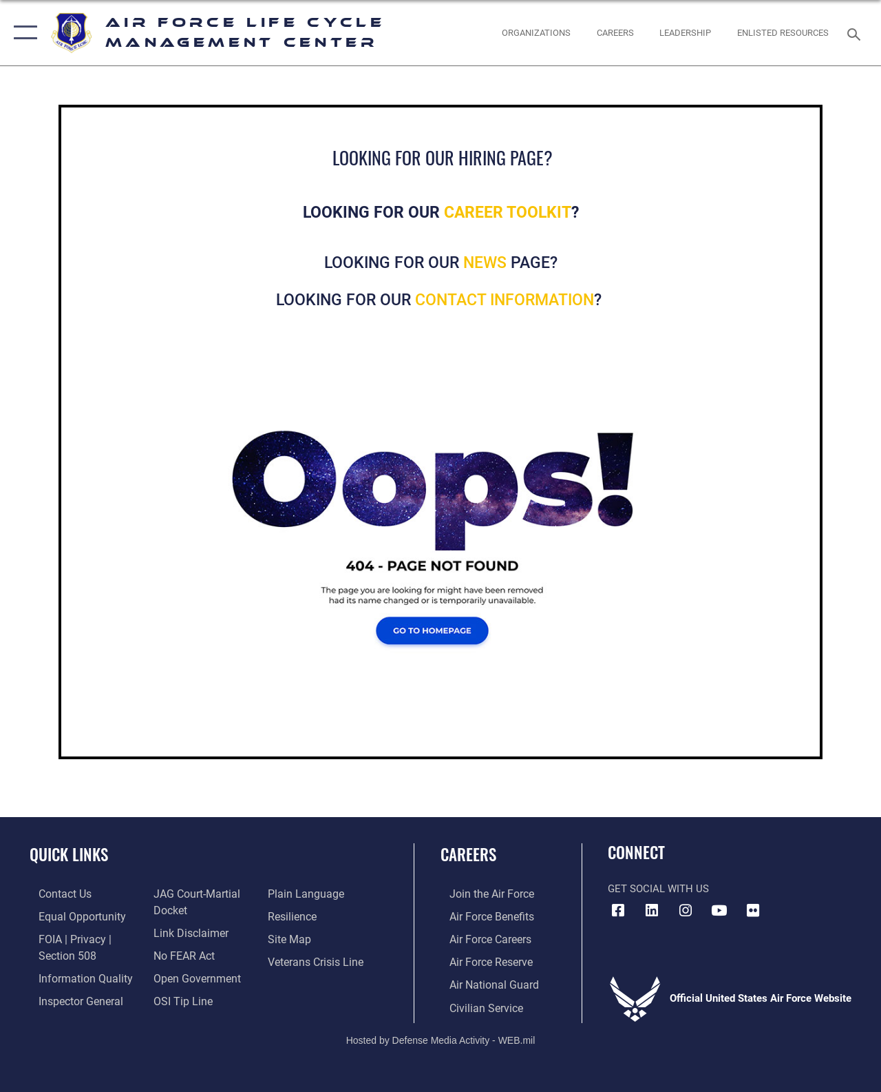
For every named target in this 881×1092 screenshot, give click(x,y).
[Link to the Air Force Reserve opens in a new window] (481, 960)
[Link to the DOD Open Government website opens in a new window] (191, 975)
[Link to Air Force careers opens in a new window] (480, 937)
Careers (468, 854)
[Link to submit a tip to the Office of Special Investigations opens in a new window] (177, 997)
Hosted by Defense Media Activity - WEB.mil (440, 1035)
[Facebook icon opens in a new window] (618, 910)
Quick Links (69, 854)
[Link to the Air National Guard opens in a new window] (482, 982)
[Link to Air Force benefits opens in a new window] (481, 915)
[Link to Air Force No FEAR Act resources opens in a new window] (180, 953)
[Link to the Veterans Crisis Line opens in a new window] (316, 960)
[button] (22, 32)
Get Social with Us (658, 889)
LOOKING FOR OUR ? (441, 300)
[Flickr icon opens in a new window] (753, 910)
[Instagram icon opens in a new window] (685, 910)
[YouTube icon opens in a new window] (719, 910)
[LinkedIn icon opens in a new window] (651, 910)
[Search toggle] (856, 33)
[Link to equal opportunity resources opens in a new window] (71, 915)
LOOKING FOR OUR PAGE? (441, 263)
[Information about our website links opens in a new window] (186, 931)
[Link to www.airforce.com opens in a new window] (481, 893)
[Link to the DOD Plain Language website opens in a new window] (305, 893)
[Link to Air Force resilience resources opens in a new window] (294, 915)
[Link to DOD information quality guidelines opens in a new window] (74, 975)
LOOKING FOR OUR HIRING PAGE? (442, 157)
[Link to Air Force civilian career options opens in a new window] (475, 1004)
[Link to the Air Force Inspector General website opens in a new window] (70, 997)
